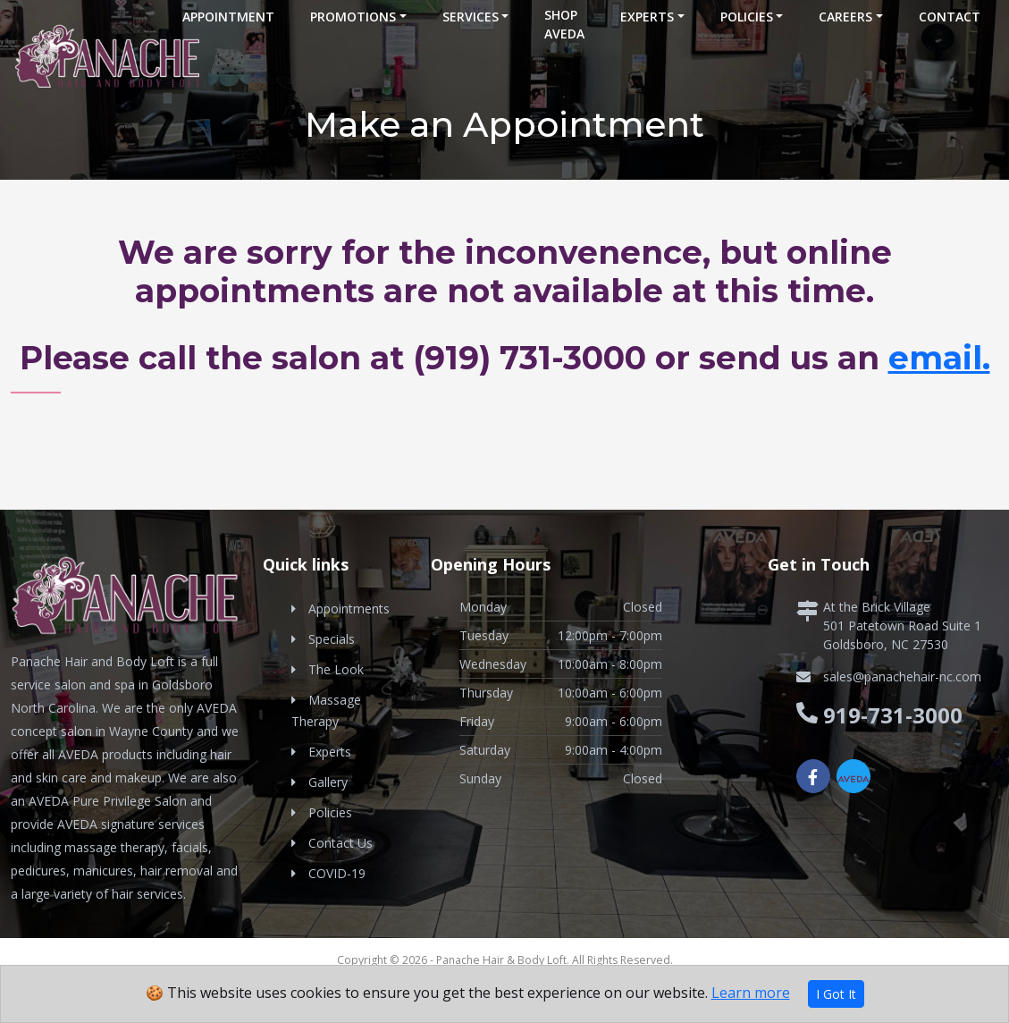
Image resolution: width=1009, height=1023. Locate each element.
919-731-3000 (893, 715)
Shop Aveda (564, 24)
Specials (331, 638)
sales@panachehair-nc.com (902, 676)
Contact (949, 16)
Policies (746, 16)
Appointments (349, 608)
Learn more (750, 992)
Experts (647, 16)
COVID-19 (337, 873)
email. (939, 357)
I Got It (836, 993)
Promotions (353, 16)
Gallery (328, 782)
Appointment (228, 16)
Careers (845, 16)
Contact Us (340, 842)
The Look (336, 669)
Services (470, 16)
